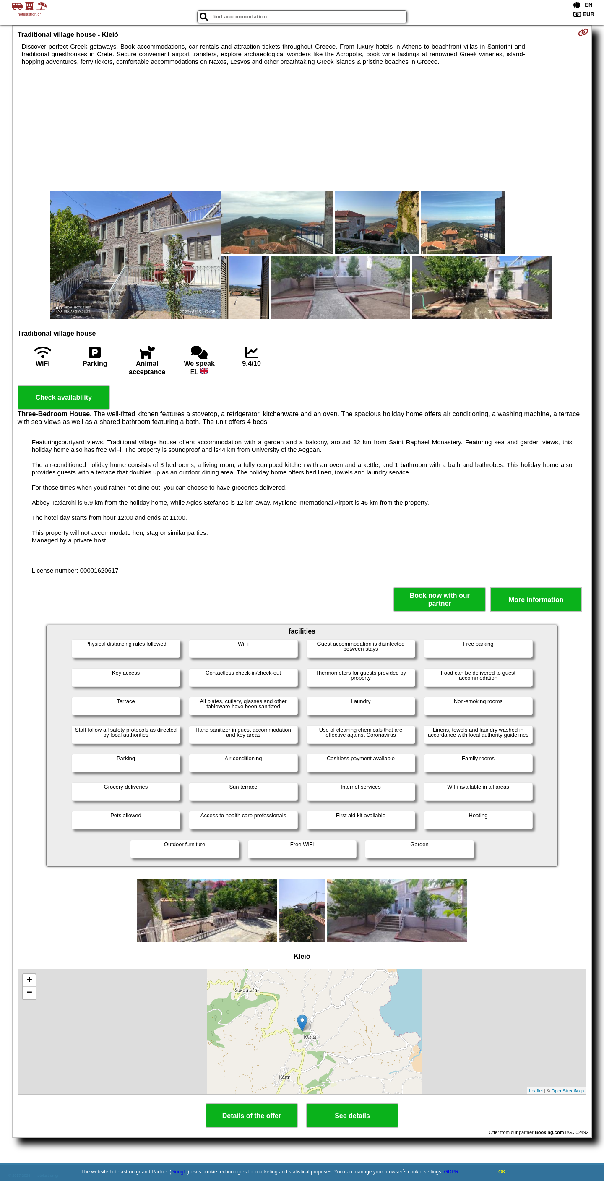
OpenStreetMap (568, 1090)
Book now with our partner (440, 599)
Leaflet (536, 1090)
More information (536, 599)
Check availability (64, 397)
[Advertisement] (302, 128)
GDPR (451, 1172)
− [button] (29, 993)
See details (352, 1115)
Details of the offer (251, 1115)
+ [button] (29, 980)
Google (179, 1172)
